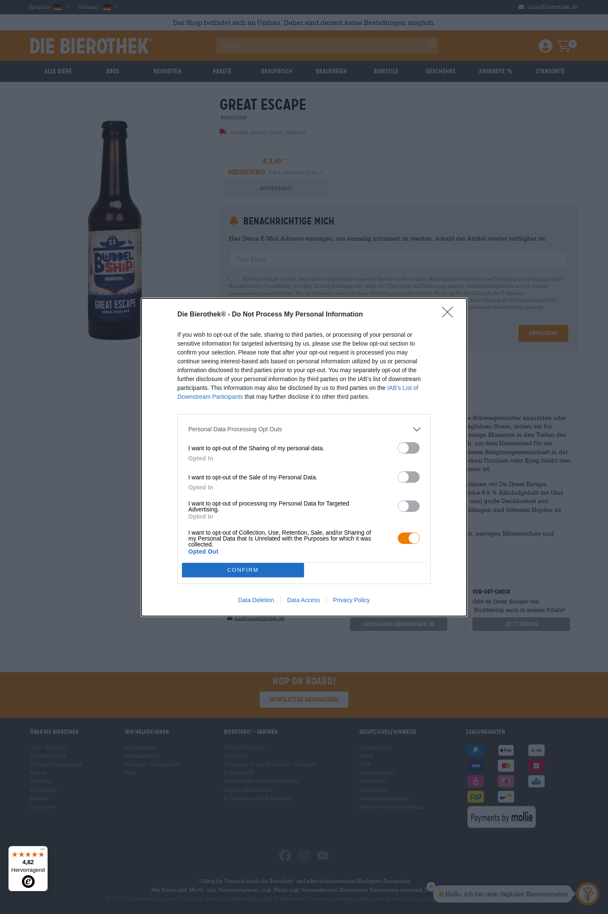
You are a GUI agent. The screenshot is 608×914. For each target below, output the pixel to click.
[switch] (409, 448)
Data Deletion (256, 600)
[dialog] (304, 457)
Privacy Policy (351, 600)
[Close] (450, 315)
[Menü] (43, 851)
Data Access (303, 600)
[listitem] (304, 429)
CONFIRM (243, 570)
